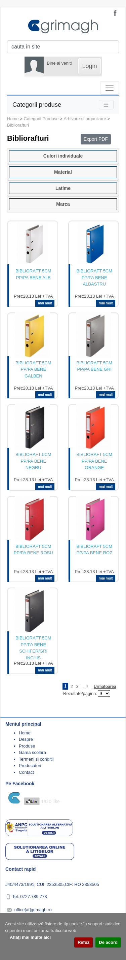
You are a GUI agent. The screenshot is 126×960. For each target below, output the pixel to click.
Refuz (83, 942)
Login (89, 66)
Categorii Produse (41, 118)
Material (63, 172)
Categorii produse (36, 104)
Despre (26, 739)
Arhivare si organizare (85, 118)
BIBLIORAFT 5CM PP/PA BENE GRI (94, 366)
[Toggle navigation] (109, 88)
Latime (63, 188)
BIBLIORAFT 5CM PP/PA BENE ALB (33, 274)
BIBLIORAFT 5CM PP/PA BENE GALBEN (33, 369)
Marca (63, 204)
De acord (108, 942)
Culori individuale (63, 156)
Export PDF (96, 139)
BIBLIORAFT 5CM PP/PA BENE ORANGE (94, 461)
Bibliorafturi (18, 125)
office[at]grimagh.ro (33, 909)
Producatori (30, 765)
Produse (27, 746)
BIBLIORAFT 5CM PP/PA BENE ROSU (33, 550)
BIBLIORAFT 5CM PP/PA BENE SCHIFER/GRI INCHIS (33, 647)
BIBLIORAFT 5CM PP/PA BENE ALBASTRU (94, 277)
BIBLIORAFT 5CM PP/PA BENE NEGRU (33, 461)
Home (13, 118)
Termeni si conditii (36, 759)
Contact (26, 772)
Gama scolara (32, 752)
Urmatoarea (105, 686)
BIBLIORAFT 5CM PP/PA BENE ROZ (94, 550)
